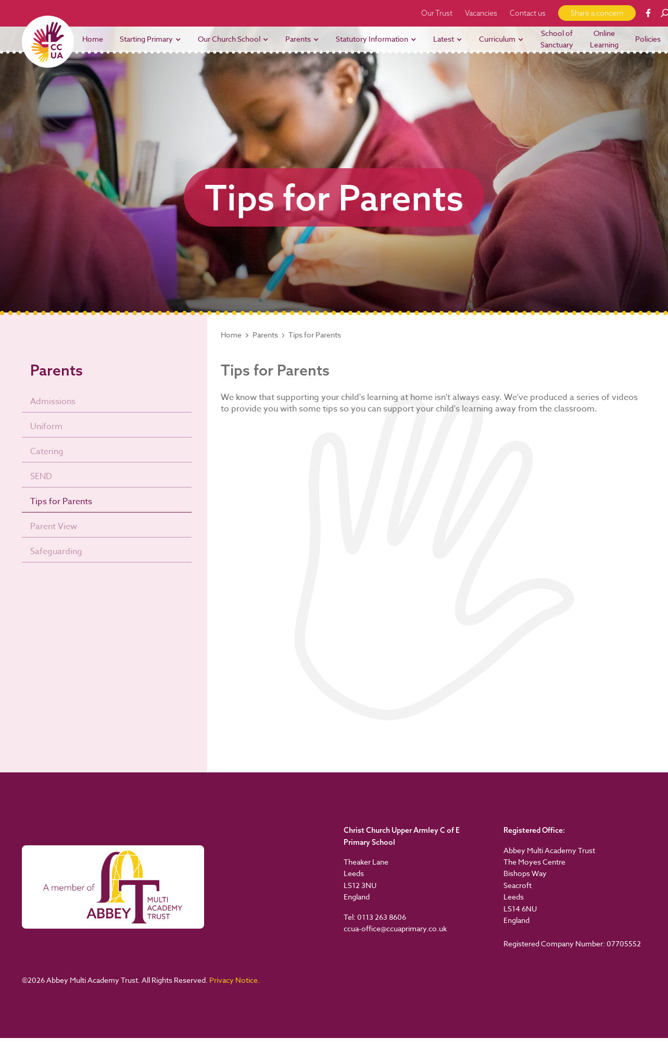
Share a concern (597, 13)
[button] (150, 39)
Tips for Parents (314, 335)
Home (231, 335)
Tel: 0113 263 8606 (375, 917)
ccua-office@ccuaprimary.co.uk (395, 928)
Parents (265, 335)
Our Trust (436, 13)
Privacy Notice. (234, 980)
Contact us (528, 13)
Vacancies (481, 13)
